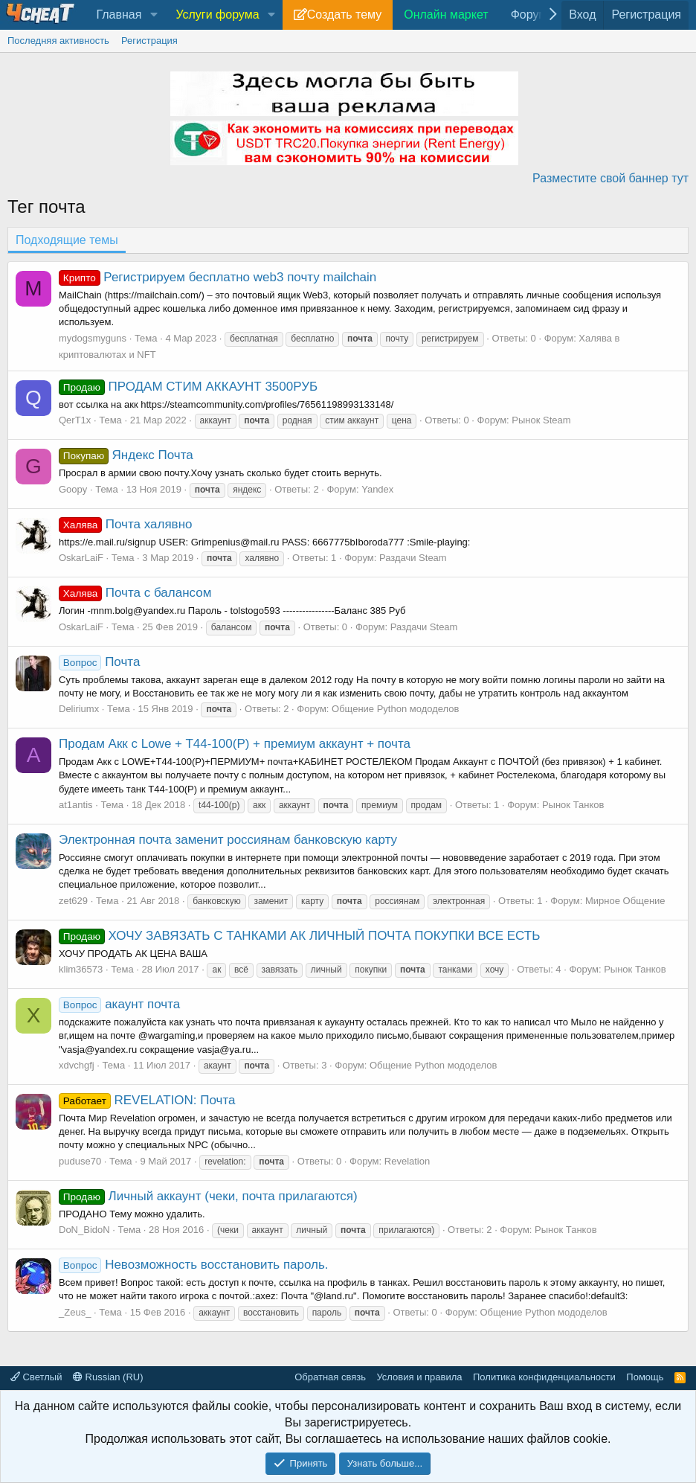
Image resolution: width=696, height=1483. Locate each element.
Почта (99, 662)
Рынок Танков (573, 804)
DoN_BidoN (84, 1229)
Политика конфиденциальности (544, 1377)
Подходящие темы (67, 240)
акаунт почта (119, 1004)
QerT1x (75, 420)
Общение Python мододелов (395, 708)
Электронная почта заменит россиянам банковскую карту (228, 840)
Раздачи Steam (413, 557)
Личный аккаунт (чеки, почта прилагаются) (208, 1196)
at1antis (76, 804)
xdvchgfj (76, 1065)
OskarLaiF (81, 557)
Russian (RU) (108, 1377)
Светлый (36, 1377)
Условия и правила (419, 1377)
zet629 (73, 900)
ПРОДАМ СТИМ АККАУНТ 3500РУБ (188, 386)
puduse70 (80, 1161)
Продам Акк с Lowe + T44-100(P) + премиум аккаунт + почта (234, 744)
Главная (118, 14)
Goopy (73, 489)
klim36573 (81, 969)
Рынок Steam (541, 420)
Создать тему (344, 14)
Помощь (644, 1377)
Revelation (407, 1161)
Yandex (377, 489)
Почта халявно (126, 524)
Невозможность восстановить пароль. (194, 1265)
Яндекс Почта (126, 455)
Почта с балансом (135, 593)
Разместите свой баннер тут (610, 178)
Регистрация (149, 40)
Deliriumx (79, 708)
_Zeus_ (75, 1312)
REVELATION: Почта (147, 1100)
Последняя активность (58, 40)
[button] (153, 15)
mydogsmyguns (92, 338)
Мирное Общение (625, 900)
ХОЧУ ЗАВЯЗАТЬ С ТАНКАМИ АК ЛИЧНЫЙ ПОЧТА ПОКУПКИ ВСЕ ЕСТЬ (299, 936)
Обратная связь (330, 1377)
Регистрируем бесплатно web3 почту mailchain (217, 277)
